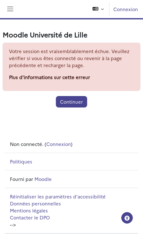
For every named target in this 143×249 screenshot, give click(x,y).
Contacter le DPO (30, 217)
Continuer (71, 101)
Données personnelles (35, 203)
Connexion (125, 9)
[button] (98, 9)
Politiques (21, 161)
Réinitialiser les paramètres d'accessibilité (58, 196)
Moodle (43, 179)
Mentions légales (29, 210)
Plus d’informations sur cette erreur (49, 77)
